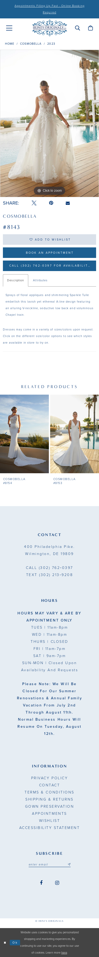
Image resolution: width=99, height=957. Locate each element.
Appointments (49, 813)
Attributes (40, 280)
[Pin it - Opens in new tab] (51, 203)
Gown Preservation (49, 806)
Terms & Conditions (49, 792)
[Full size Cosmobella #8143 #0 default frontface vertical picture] (49, 123)
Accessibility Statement (49, 828)
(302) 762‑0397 (49, 568)
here (64, 952)
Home (9, 43)
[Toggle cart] (90, 27)
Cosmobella (30, 43)
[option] (49, 123)
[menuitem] (9, 28)
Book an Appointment (50, 252)
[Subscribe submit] (69, 864)
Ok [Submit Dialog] (15, 942)
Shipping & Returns (49, 799)
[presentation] (24, 433)
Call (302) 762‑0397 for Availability (50, 265)
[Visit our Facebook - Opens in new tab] (41, 883)
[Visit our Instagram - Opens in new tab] (57, 883)
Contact (49, 785)
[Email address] (50, 864)
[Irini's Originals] (49, 28)
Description (15, 280)
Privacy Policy (49, 778)
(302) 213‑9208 (49, 575)
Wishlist (49, 820)
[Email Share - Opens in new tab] (68, 203)
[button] (77, 27)
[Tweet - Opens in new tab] (34, 203)
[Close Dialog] (5, 942)
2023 (51, 43)
